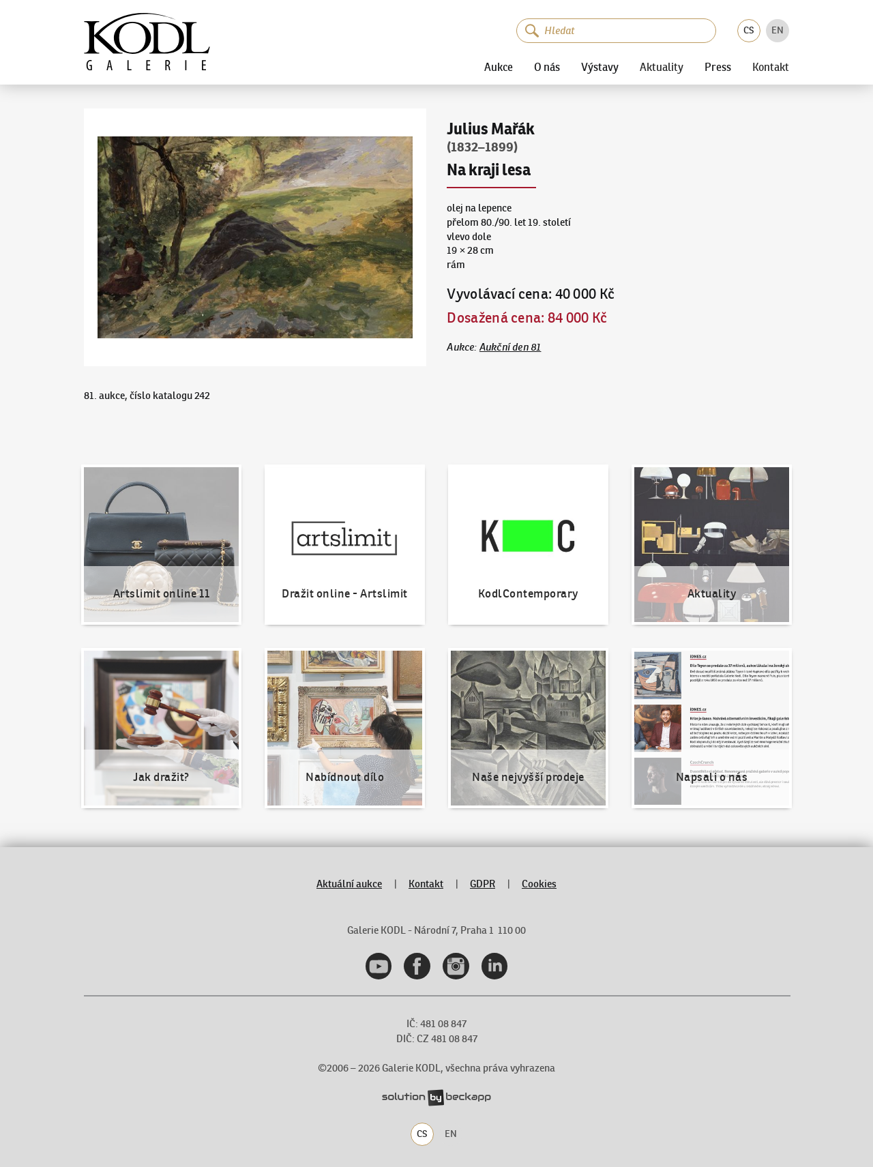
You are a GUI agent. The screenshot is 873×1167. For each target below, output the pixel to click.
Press (718, 66)
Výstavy (600, 66)
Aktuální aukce (349, 883)
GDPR (482, 883)
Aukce (498, 66)
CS (748, 30)
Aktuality (661, 66)
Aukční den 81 (510, 346)
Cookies (539, 883)
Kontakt (770, 66)
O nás (547, 66)
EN (777, 30)
